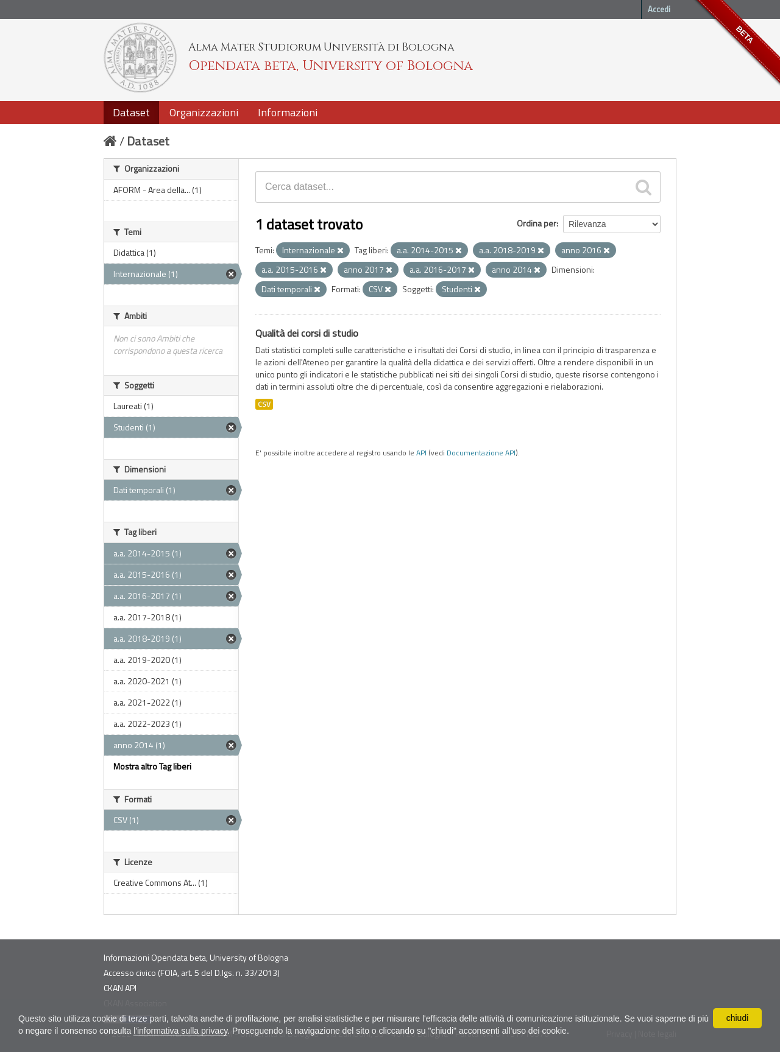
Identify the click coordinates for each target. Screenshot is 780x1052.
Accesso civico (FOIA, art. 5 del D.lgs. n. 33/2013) (192, 972)
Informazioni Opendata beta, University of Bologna (196, 957)
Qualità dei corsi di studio (306, 333)
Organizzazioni (203, 112)
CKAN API (120, 987)
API (421, 452)
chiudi (737, 1018)
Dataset (131, 112)
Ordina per (536, 223)
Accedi (659, 9)
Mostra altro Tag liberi (152, 766)
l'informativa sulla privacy (180, 1031)
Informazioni (287, 112)
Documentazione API (481, 452)
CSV (264, 404)
